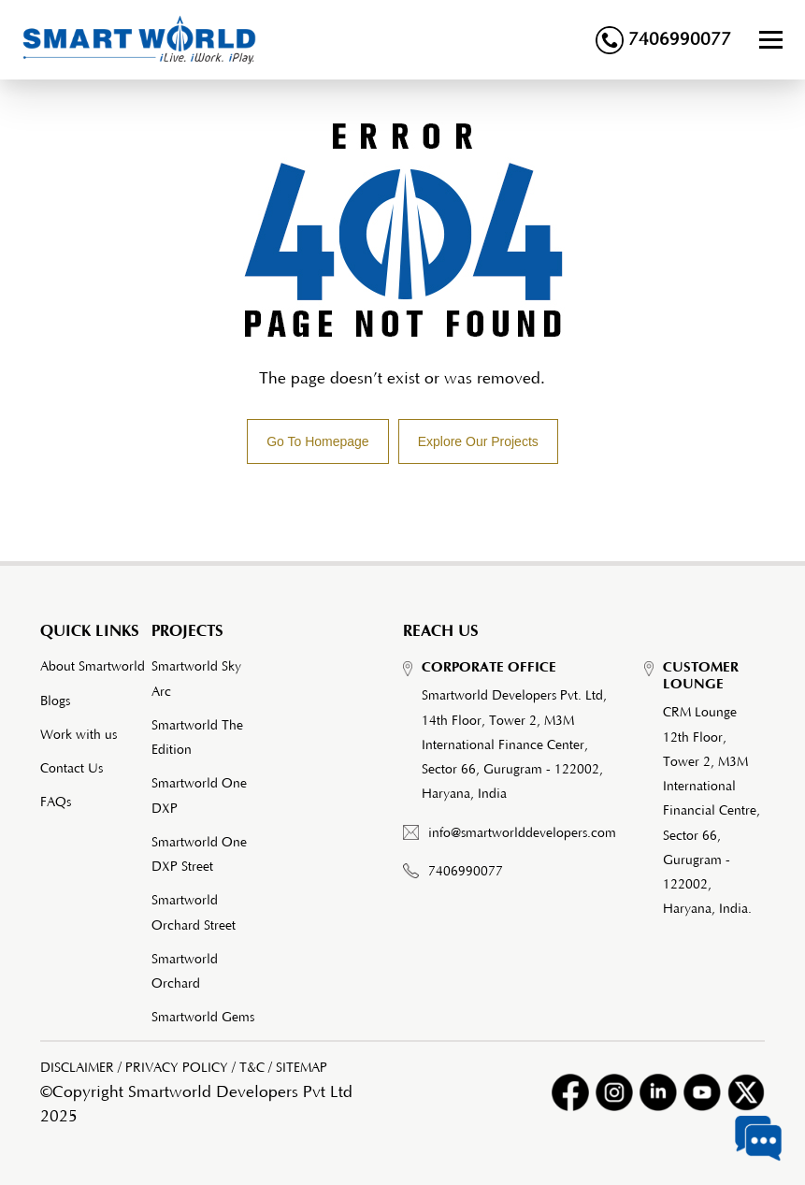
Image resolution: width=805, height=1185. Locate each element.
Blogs (55, 701)
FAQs (55, 802)
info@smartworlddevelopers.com (522, 833)
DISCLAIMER (77, 1068)
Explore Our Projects (478, 441)
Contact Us (71, 768)
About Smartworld (92, 666)
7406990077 (663, 40)
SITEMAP (301, 1068)
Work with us (78, 735)
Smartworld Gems (202, 1017)
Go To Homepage (317, 441)
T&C (252, 1068)
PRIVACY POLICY (176, 1068)
